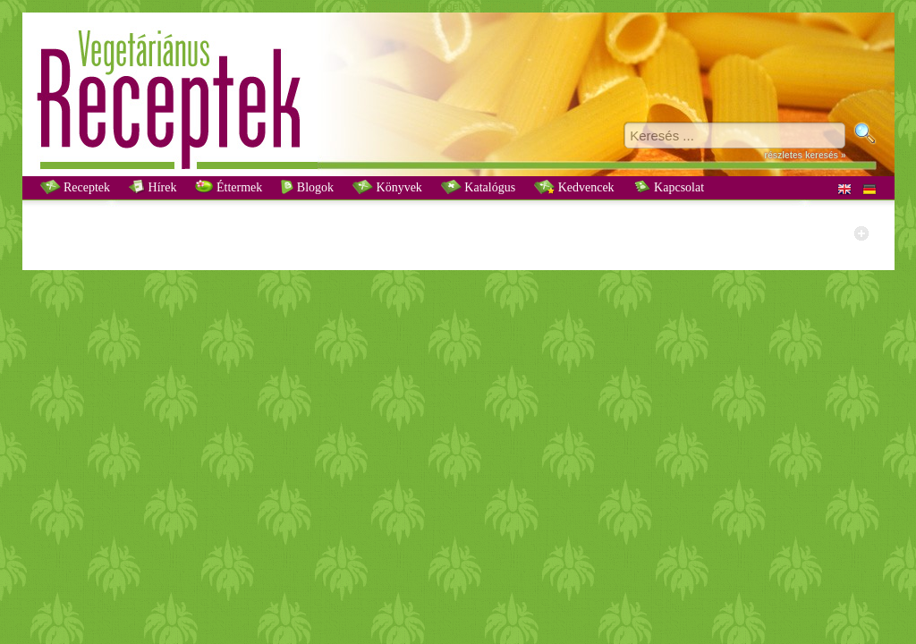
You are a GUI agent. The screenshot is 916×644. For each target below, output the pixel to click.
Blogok (307, 187)
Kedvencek (574, 187)
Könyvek (387, 187)
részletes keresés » (804, 155)
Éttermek (228, 187)
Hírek (152, 187)
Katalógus (478, 187)
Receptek (75, 187)
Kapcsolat (668, 187)
